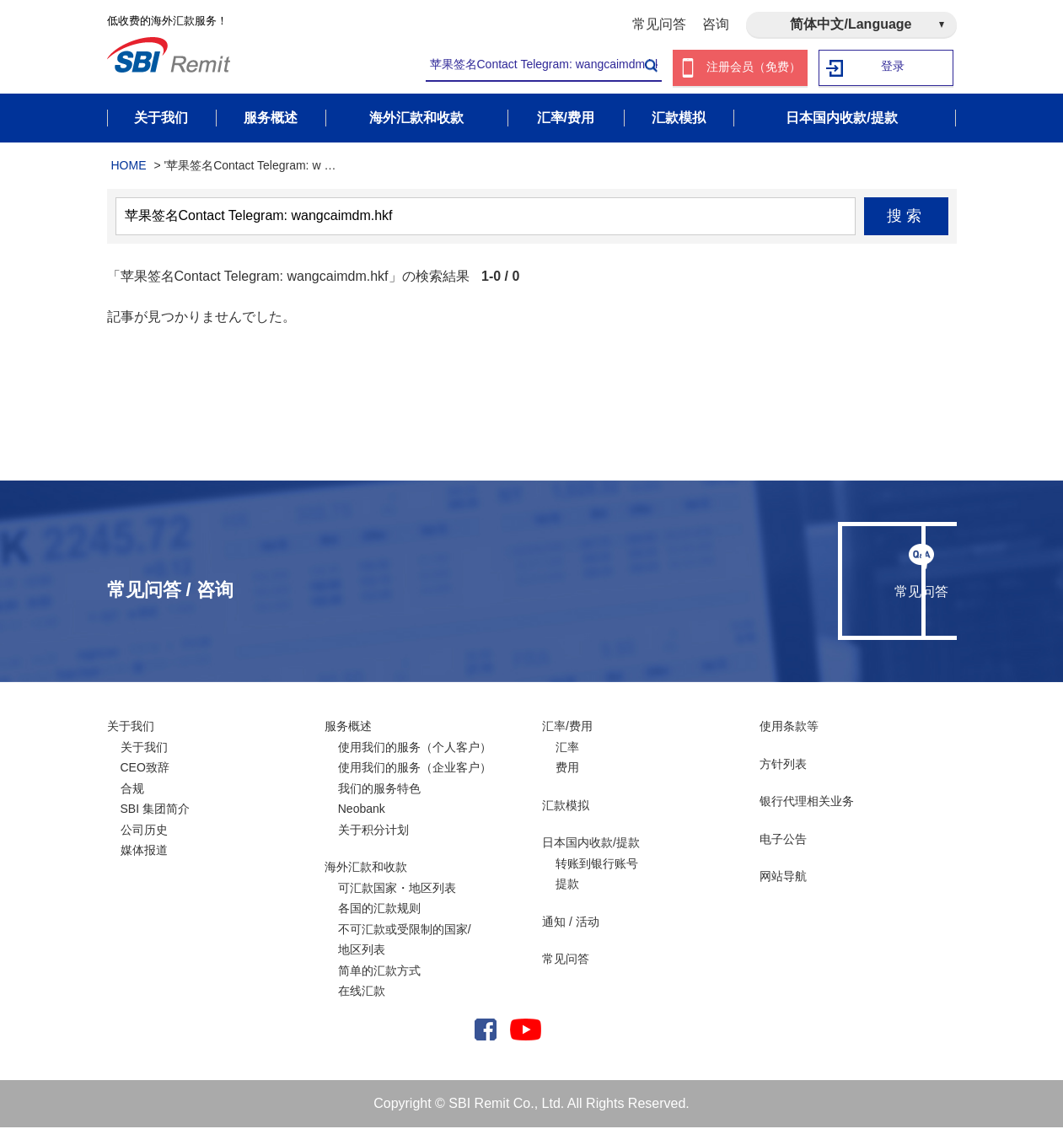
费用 (567, 769)
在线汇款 (361, 992)
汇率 (567, 748)
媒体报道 (144, 851)
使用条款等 (789, 727)
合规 (132, 789)
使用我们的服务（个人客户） (414, 748)
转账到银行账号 (597, 864)
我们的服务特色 (379, 789)
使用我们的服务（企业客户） (414, 769)
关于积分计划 (373, 830)
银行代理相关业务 (807, 802)
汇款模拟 (565, 806)
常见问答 (659, 24)
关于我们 (130, 727)
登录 (892, 68)
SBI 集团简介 (155, 810)
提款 (567, 885)
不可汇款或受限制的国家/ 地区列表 (404, 940)
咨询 (715, 24)
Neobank (361, 810)
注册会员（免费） (754, 68)
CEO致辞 (145, 769)
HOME (129, 167)
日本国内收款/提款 (591, 844)
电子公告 (783, 840)
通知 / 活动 (570, 922)
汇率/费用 (567, 727)
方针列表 (783, 764)
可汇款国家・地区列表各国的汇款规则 (397, 899)
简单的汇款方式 (379, 971)
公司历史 (144, 830)
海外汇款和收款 (366, 868)
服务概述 (348, 727)
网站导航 (783, 877)
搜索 (906, 217)
